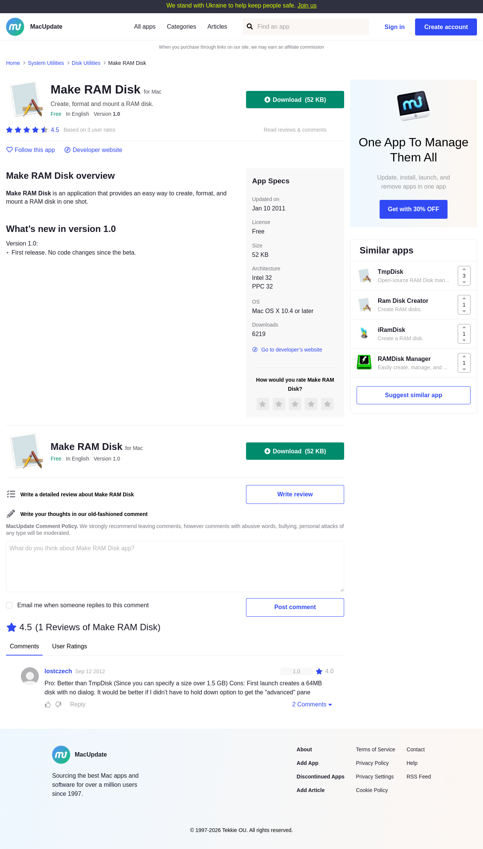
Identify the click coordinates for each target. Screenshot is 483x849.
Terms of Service (375, 749)
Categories (181, 27)
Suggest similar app (413, 395)
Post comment (295, 607)
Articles (217, 27)
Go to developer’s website (287, 349)
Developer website (93, 150)
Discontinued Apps (321, 776)
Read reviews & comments (295, 130)
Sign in (395, 27)
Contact (415, 749)
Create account (446, 27)
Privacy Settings (375, 776)
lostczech (58, 671)
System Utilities (46, 63)
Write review (295, 494)
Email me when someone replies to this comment (83, 605)
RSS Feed (418, 776)
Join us (307, 5)
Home (13, 63)
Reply (78, 704)
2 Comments (313, 704)
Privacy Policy (372, 763)
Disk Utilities (86, 63)
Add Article (311, 790)
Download (295, 99)
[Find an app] (249, 26)
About (304, 749)
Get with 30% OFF (413, 209)
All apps (144, 27)
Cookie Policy (372, 790)
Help (411, 763)
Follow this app (30, 150)
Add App (307, 763)
